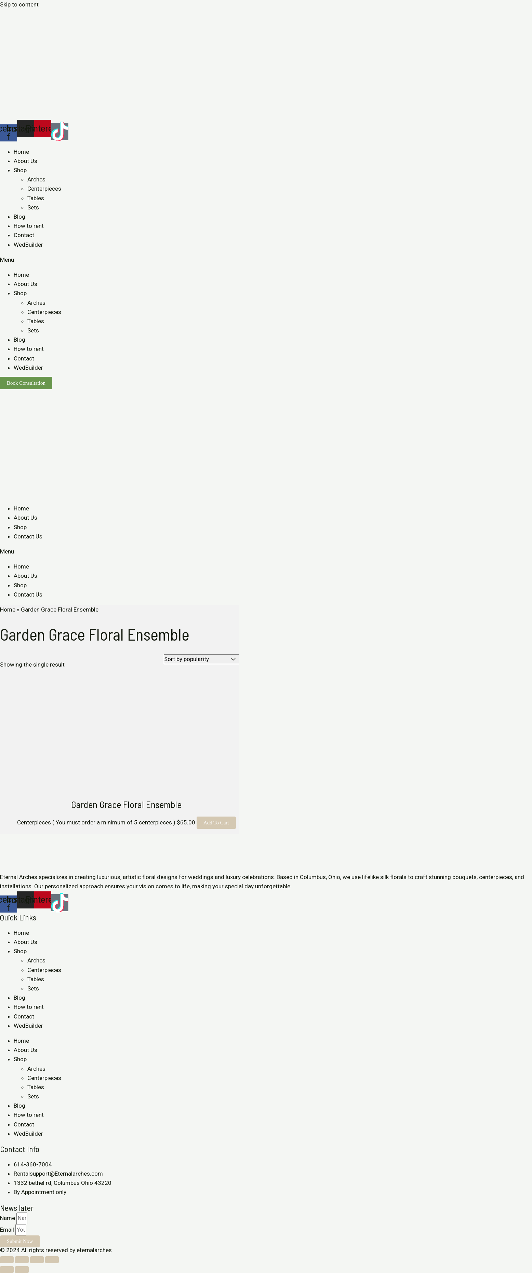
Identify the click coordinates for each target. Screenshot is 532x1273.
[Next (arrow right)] (22, 1269)
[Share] (22, 1259)
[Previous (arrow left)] (7, 1269)
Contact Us (28, 536)
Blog (19, 216)
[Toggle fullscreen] (37, 1259)
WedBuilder (28, 244)
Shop (20, 170)
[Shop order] (201, 659)
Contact (24, 235)
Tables (35, 198)
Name (8, 1218)
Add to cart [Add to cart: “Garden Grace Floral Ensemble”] (216, 822)
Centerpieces (44, 188)
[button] (266, 259)
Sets (33, 207)
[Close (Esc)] (7, 1259)
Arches (36, 179)
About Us (25, 161)
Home (21, 151)
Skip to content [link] (19, 4)
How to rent (29, 225)
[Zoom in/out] (52, 1259)
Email (7, 1229)
